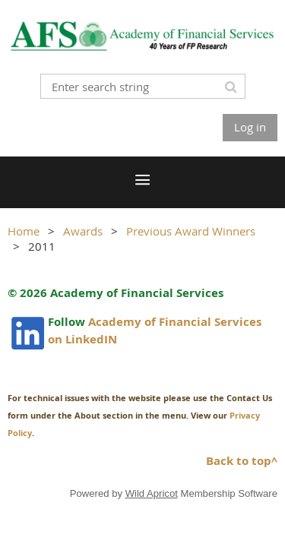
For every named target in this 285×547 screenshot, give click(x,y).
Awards (83, 231)
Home (24, 231)
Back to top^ (241, 461)
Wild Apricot (151, 493)
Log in (250, 126)
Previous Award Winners (190, 231)
